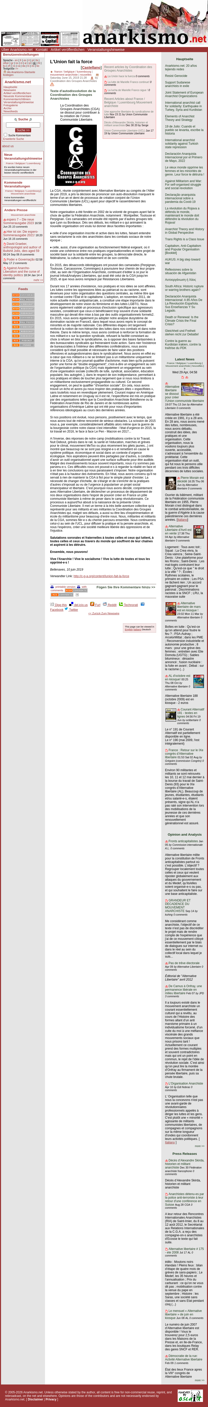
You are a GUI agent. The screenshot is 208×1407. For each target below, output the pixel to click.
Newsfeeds (11, 111)
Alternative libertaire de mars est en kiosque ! (189, 606)
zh (9, 65)
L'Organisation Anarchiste (186, 1083)
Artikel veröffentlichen (67, 50)
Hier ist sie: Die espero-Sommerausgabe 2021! (20, 233)
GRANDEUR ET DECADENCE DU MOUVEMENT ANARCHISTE (178, 906)
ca (18, 65)
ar (26, 63)
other (6, 63)
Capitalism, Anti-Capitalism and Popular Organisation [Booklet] (183, 249)
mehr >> (38, 280)
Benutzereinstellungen (21, 54)
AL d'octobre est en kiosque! (177, 677)
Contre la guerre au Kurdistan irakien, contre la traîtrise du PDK (183, 344)
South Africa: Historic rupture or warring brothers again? (184, 288)
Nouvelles (197, 365)
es (25, 60)
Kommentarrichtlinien (17, 99)
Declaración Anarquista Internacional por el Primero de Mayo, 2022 (183, 157)
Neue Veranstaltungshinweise (23, 156)
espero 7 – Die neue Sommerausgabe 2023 (18, 221)
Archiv (8, 108)
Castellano (91, 68)
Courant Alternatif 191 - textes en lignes (190, 713)
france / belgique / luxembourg (72, 71)
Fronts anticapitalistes (183, 841)
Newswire (10, 90)
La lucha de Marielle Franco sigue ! (128, 90)
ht (39, 63)
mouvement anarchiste (64, 74)
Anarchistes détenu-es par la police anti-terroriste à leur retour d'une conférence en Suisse (184, 1199)
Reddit (110, 605)
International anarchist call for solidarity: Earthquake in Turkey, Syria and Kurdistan (183, 106)
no (16, 63)
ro (28, 65)
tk (37, 60)
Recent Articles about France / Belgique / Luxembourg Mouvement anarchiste (128, 102)
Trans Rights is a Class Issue (184, 239)
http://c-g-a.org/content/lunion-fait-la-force (101, 576)
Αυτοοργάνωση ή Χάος (180, 280)
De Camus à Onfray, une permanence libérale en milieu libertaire (183, 989)
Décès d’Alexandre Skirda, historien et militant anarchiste (184, 1164)
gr (12, 63)
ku (4, 65)
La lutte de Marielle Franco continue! (128, 82)
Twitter (71, 610)
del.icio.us (78, 605)
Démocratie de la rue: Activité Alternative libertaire (183, 1357)
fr (20, 60)
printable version (63, 586)
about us (8, 146)
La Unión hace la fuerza (121, 76)
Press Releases (185, 1154)
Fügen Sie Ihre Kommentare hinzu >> (126, 587)
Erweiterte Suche (13, 138)
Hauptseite (10, 87)
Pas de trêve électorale (184, 963)
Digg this (58, 605)
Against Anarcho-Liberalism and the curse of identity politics (21, 271)
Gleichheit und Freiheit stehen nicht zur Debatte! (182, 332)
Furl (95, 605)
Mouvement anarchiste (23, 193)
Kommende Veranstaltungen (17, 184)
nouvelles (85, 74)
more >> (199, 1146)
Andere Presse (16, 210)
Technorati (128, 605)
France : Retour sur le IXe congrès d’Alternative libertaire (184, 753)
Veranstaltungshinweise (106, 50)
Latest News (185, 359)
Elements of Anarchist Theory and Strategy (179, 118)
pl (30, 63)
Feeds (23, 289)
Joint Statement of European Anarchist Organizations (184, 94)
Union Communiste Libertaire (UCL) (124, 130)
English (129, 629)
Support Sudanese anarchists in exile (177, 84)
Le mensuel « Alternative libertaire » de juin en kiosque (183, 1314)
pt (33, 60)
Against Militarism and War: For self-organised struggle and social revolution (183, 184)
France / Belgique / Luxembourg (23, 163)
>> (16, 68)
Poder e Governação (21, 259)
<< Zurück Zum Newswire (103, 613)
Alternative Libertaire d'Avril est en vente (178, 530)
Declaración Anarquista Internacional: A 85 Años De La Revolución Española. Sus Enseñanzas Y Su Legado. (183, 303)
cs (14, 65)
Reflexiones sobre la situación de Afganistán (180, 271)
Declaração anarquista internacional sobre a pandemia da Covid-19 (180, 198)
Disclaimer (35, 1399)
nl (21, 63)
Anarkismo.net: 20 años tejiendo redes (181, 67)
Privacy (51, 1399)
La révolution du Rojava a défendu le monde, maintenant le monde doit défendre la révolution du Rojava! (182, 215)
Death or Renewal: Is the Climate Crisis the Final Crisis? (181, 320)
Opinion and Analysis (185, 834)
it (29, 60)
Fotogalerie (11, 105)
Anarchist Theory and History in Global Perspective (184, 230)
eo (33, 65)
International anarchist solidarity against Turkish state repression (181, 143)
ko (37, 65)
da (23, 65)
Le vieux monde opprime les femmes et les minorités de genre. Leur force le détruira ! (184, 171)
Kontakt (42, 50)
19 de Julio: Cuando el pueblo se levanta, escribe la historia (184, 130)
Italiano (137, 629)
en (16, 60)
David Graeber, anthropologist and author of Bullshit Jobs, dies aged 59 (22, 247)
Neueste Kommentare (18, 96)
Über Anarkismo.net (17, 50)
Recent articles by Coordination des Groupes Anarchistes (128, 68)
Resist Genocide (176, 76)
